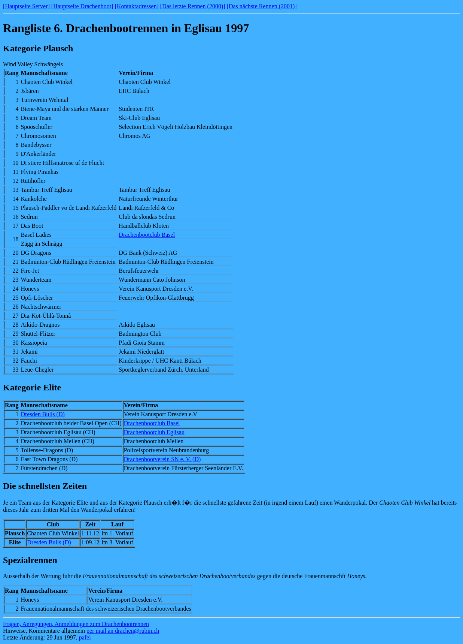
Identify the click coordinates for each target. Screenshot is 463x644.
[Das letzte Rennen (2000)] (192, 6)
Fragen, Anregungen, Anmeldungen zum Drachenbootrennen (76, 624)
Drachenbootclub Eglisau (154, 432)
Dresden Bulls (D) (42, 414)
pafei (85, 637)
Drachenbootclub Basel (147, 235)
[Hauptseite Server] (26, 6)
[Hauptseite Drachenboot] (82, 6)
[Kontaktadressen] (137, 6)
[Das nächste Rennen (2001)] (262, 6)
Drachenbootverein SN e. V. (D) (162, 459)
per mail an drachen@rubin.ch (122, 631)
